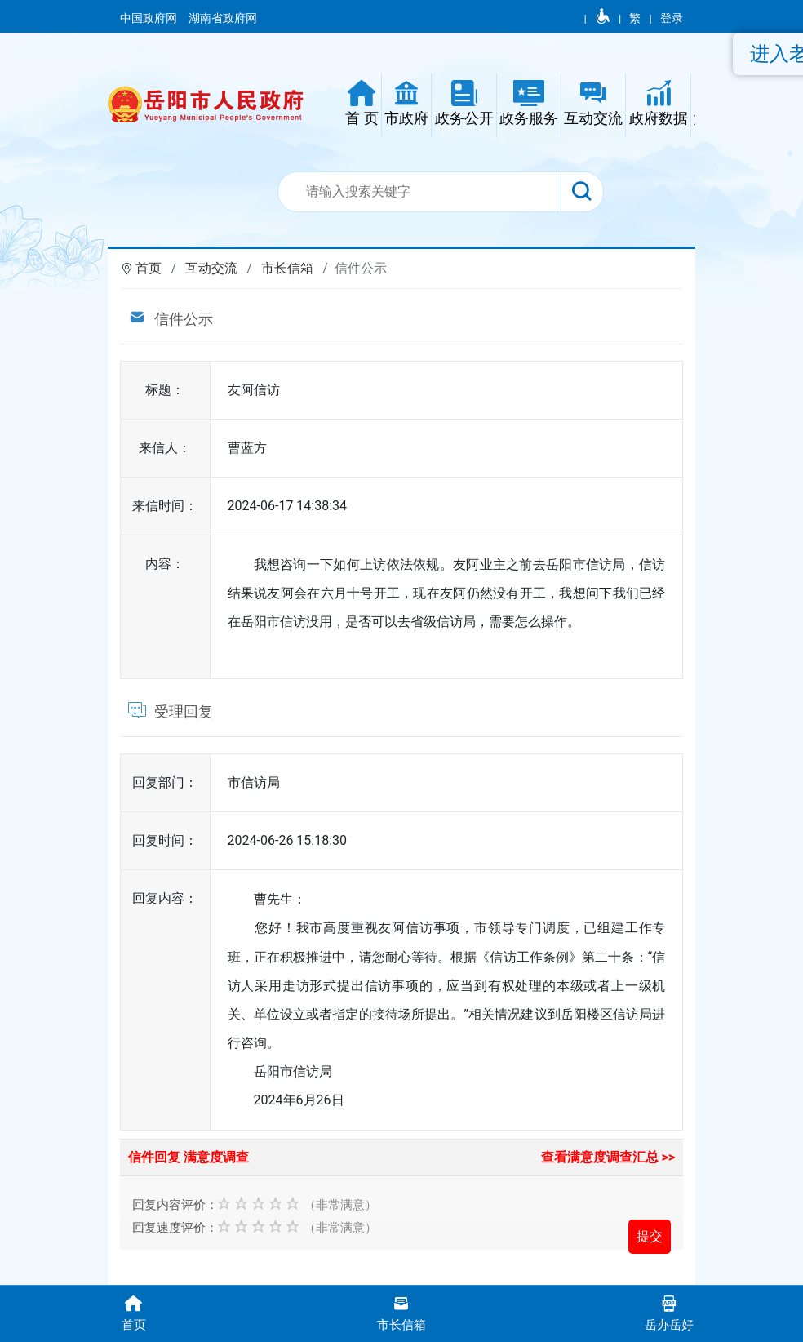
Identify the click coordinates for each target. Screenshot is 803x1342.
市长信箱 (287, 268)
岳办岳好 (669, 1312)
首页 (148, 268)
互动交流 (211, 268)
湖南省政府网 (224, 17)
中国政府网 (150, 17)
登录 (671, 17)
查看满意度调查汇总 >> (608, 1157)
